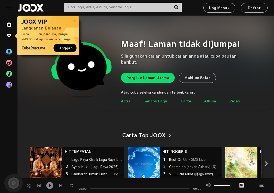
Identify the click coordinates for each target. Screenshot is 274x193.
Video (234, 101)
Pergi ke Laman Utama (148, 78)
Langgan (65, 48)
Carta (186, 101)
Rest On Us (187, 160)
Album (210, 101)
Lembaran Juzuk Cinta (97, 174)
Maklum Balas (197, 78)
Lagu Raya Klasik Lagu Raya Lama (97, 160)
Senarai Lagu (155, 101)
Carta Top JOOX (145, 136)
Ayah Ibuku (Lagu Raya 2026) (97, 167)
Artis (125, 101)
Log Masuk (219, 8)
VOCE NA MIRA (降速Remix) (194, 174)
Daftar (254, 8)
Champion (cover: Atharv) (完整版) (194, 167)
